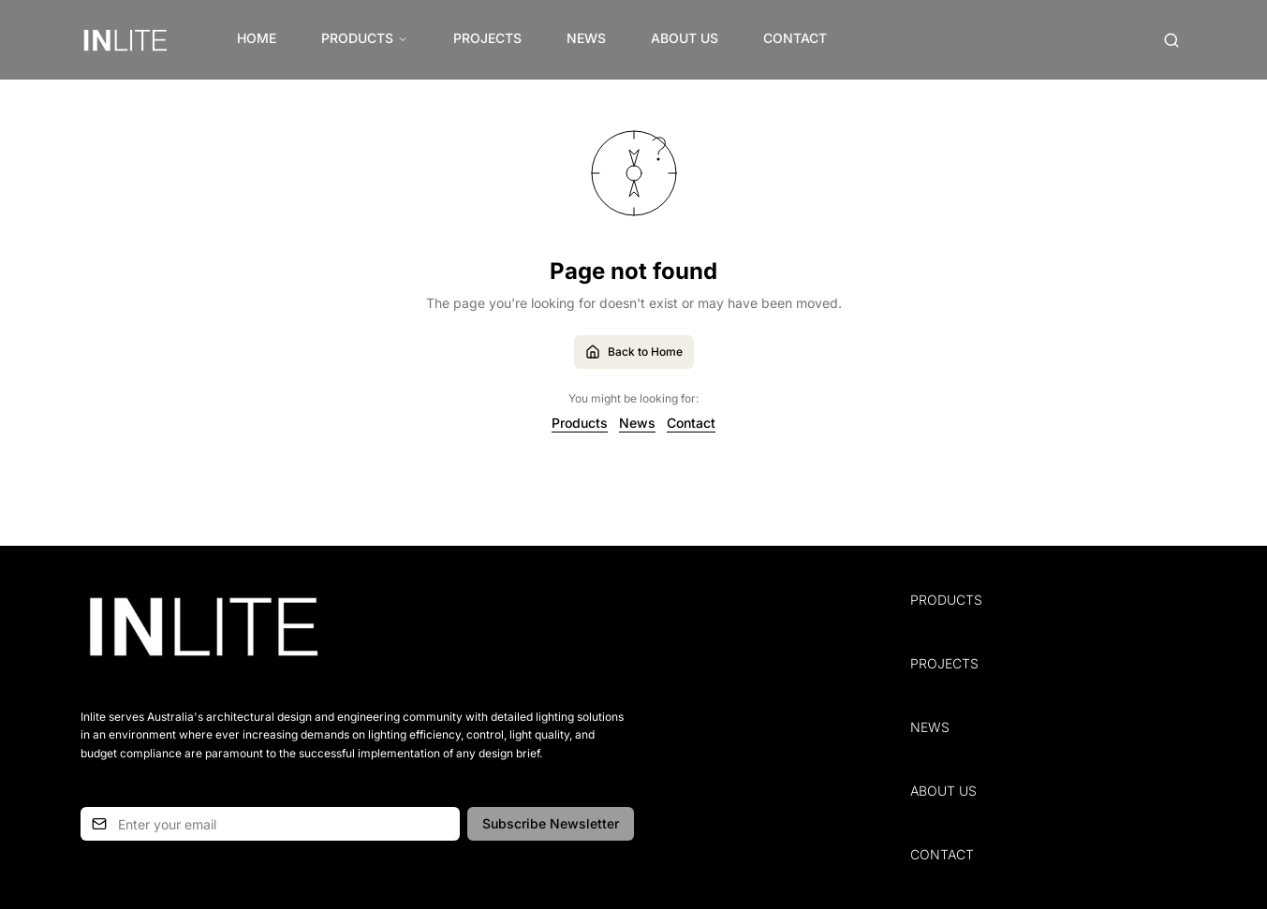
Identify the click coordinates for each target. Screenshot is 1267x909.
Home (256, 38)
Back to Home (634, 352)
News (586, 38)
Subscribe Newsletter (550, 823)
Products (364, 38)
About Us (684, 38)
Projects (487, 38)
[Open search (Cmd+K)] (1171, 40)
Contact (795, 38)
